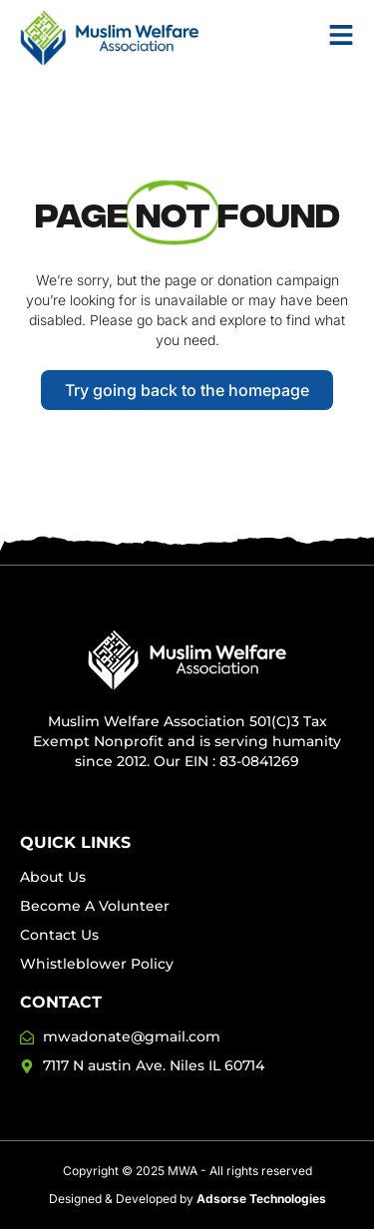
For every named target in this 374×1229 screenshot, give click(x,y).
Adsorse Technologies (261, 1198)
